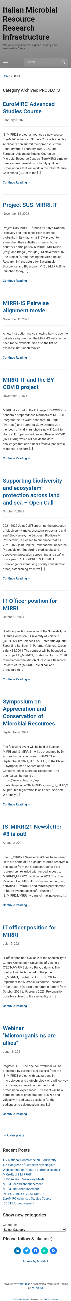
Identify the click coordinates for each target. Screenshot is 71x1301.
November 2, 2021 (15, 396)
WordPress (23, 1283)
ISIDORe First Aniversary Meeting (25, 1179)
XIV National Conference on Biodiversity (29, 1160)
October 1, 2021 (13, 617)
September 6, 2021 (15, 732)
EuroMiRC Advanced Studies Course (27, 1198)
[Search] (42, 62)
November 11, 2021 (16, 319)
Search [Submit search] (63, 62)
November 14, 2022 (16, 213)
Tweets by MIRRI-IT (35, 1261)
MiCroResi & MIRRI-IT (17, 1174)
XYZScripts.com (51, 1299)
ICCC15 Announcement (18, 1203)
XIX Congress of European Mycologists (29, 1165)
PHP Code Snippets (21, 1299)
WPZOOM (37, 1288)
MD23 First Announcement (21, 1189)
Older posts (13, 1135)
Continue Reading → (17, 182)
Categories (10, 1225)
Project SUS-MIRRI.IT (30, 205)
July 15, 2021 (12, 943)
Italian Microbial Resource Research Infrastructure (30, 24)
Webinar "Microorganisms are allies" (29, 1035)
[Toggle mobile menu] (5, 62)
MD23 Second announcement (23, 1184)
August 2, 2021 (13, 843)
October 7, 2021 (13, 511)
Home (6, 76)
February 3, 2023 (14, 120)
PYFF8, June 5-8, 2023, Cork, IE (23, 1194)
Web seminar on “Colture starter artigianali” (32, 1170)
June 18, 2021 (12, 1051)
